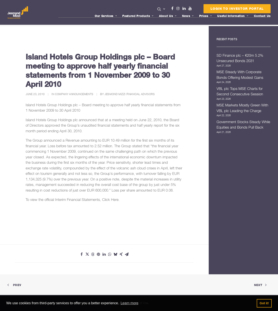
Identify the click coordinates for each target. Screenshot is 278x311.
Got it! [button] (264, 303)
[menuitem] (161, 9)
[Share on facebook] (81, 254)
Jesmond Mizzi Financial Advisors (129, 94)
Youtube (191, 8)
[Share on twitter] (87, 254)
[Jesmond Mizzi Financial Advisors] (18, 12)
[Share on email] (126, 254)
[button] (161, 9)
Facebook (174, 8)
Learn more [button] (129, 303)
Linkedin (185, 8)
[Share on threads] (93, 254)
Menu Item (195, 10)
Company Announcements (74, 94)
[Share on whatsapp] (110, 254)
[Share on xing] (121, 254)
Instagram (179, 8)
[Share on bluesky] (115, 254)
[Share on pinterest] (98, 254)
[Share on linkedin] (104, 254)
